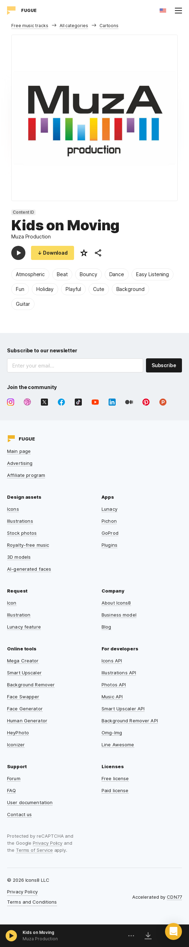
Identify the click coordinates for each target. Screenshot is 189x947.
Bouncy (88, 274)
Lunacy (109, 509)
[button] (173, 931)
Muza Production (31, 236)
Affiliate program (26, 475)
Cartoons (108, 25)
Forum (13, 778)
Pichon (109, 521)
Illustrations (20, 521)
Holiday (45, 289)
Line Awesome (118, 744)
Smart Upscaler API (123, 708)
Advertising (19, 463)
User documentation (30, 802)
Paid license (115, 790)
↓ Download (52, 253)
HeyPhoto (18, 732)
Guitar (23, 304)
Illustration (19, 615)
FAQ (11, 790)
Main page (19, 451)
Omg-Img (112, 732)
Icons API (112, 660)
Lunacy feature (24, 627)
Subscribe (164, 365)
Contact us (19, 814)
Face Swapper (23, 696)
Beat (62, 274)
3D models (19, 557)
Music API (112, 696)
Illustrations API (119, 672)
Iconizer (16, 744)
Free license (115, 778)
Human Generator (27, 720)
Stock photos (22, 533)
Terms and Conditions (32, 902)
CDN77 (174, 897)
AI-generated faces (29, 569)
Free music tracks (29, 25)
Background (130, 289)
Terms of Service (34, 850)
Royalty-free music (28, 545)
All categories (74, 25)
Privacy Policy (47, 843)
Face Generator (25, 708)
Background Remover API (130, 720)
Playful (73, 289)
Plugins (109, 545)
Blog (106, 627)
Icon (12, 603)
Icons (13, 509)
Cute (98, 289)
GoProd (110, 533)
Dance (116, 274)
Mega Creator (23, 660)
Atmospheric (30, 274)
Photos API (114, 684)
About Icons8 (116, 603)
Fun (20, 289)
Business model (119, 615)
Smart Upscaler (24, 672)
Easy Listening (152, 274)
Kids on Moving (38, 932)
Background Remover (31, 684)
